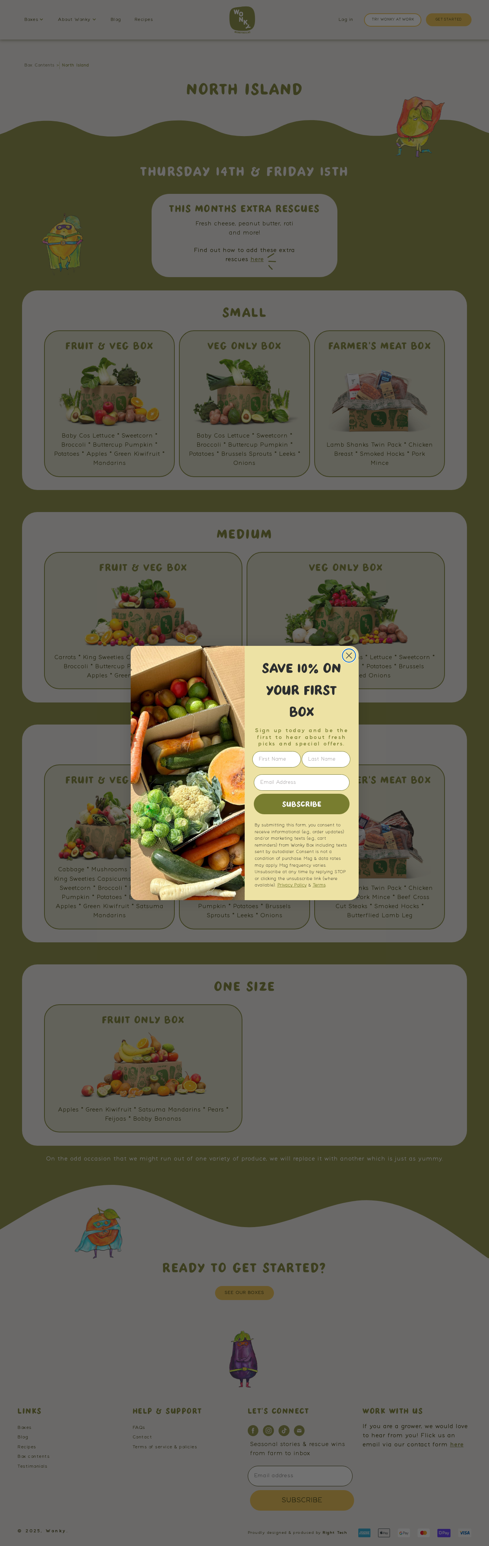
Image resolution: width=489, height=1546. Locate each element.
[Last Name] (326, 759)
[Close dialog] (349, 655)
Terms (319, 885)
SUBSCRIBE (301, 804)
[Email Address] (302, 782)
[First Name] (276, 759)
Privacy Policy (292, 885)
